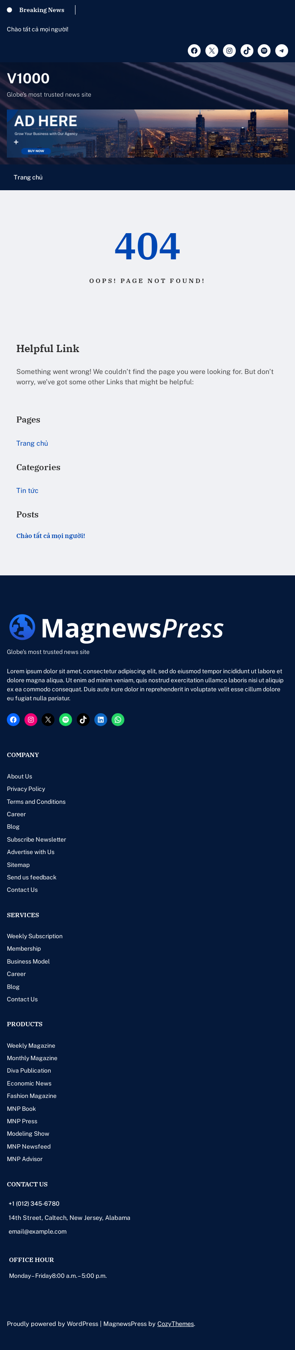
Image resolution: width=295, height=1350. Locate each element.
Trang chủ (28, 177)
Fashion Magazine (32, 1095)
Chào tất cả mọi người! (38, 29)
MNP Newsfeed (29, 1146)
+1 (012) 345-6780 (34, 1203)
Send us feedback (32, 877)
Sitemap (18, 864)
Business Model (28, 961)
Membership (24, 948)
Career (16, 814)
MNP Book (21, 1108)
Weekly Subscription (35, 936)
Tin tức (27, 490)
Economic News (29, 1083)
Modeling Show (28, 1133)
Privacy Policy (26, 788)
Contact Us (22, 889)
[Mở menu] (283, 177)
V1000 (28, 78)
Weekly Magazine (31, 1045)
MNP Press (22, 1121)
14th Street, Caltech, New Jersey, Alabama (69, 1217)
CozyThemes (175, 1323)
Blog (13, 826)
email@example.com (37, 1231)
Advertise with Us (30, 851)
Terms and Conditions (36, 801)
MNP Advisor (24, 1158)
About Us (19, 776)
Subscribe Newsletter (36, 839)
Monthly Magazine (32, 1058)
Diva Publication (29, 1070)
